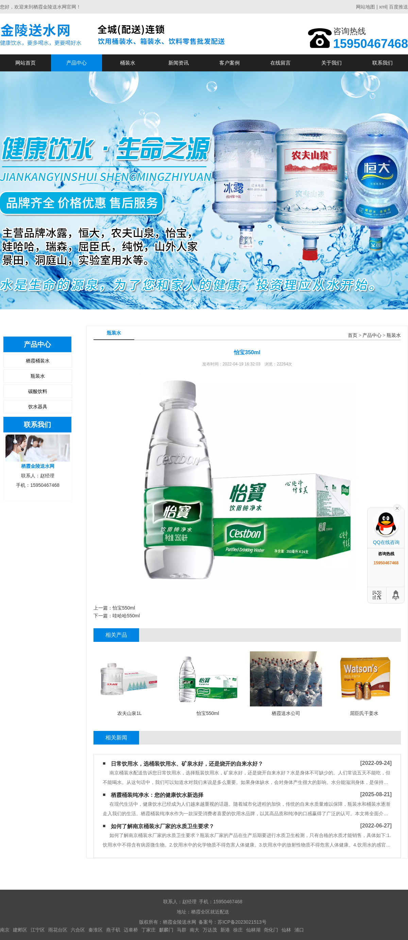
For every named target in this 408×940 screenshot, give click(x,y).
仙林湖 (253, 930)
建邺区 (20, 930)
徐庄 (238, 930)
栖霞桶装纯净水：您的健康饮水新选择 (157, 795)
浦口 (299, 930)
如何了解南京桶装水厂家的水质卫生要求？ (162, 826)
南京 (5, 930)
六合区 (78, 930)
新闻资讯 (178, 63)
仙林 (286, 930)
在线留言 (280, 63)
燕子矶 (113, 930)
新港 (225, 930)
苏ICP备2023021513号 (242, 922)
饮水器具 (37, 406)
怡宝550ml (124, 608)
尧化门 (271, 930)
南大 (194, 930)
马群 (181, 930)
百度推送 (398, 7)
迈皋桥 (131, 930)
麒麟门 (166, 930)
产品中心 (76, 63)
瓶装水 (38, 376)
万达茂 (210, 930)
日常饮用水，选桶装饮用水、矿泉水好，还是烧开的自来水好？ (187, 764)
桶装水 (127, 63)
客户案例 (229, 63)
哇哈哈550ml (126, 615)
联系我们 (382, 63)
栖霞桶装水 (38, 360)
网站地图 (365, 7)
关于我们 (331, 63)
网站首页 (25, 63)
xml (383, 7)
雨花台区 (57, 930)
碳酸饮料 (37, 391)
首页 (352, 335)
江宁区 (38, 930)
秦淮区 (95, 930)
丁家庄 (148, 930)
